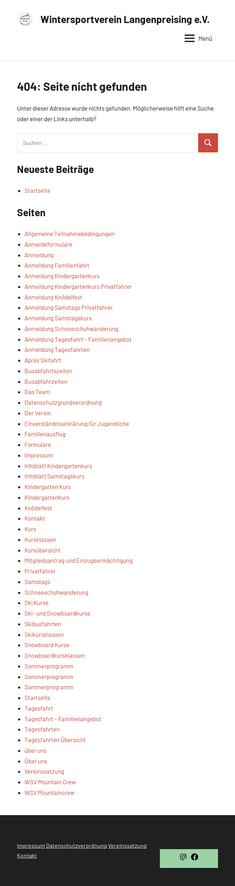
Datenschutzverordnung (76, 845)
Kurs (30, 528)
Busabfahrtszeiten (48, 370)
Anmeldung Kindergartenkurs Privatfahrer (78, 286)
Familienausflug (45, 433)
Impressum (38, 455)
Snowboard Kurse (46, 644)
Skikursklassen (44, 634)
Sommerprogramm (48, 665)
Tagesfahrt (38, 708)
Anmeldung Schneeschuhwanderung (71, 328)
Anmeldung (39, 254)
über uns (35, 750)
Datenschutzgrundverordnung (63, 402)
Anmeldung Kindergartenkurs (62, 275)
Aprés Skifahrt (42, 360)
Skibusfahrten (42, 623)
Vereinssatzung (44, 771)
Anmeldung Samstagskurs (58, 317)
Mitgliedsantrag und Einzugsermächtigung (78, 560)
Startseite (37, 190)
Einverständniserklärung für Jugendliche (76, 423)
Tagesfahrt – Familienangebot (62, 718)
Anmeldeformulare (48, 244)
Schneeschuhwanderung (56, 592)
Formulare (37, 444)
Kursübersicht (42, 550)
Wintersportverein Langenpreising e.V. (125, 19)
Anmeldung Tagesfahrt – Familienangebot (78, 339)
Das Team (37, 391)
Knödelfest (38, 507)
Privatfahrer (40, 570)
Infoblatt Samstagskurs (54, 476)
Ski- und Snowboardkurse (57, 613)
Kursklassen (40, 539)
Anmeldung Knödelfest (53, 297)
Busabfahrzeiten (45, 381)
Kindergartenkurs (46, 497)
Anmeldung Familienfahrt (56, 265)
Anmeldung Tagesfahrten (57, 349)
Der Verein (37, 412)
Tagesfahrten (42, 729)
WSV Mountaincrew (49, 792)
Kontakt (34, 518)
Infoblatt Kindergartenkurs (58, 465)
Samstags (37, 581)
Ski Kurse (36, 602)
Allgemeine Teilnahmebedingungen (69, 233)
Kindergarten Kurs (47, 486)
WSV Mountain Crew (50, 781)
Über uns (35, 760)
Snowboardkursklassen (54, 655)
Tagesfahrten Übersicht (55, 739)
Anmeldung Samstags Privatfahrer (68, 307)
